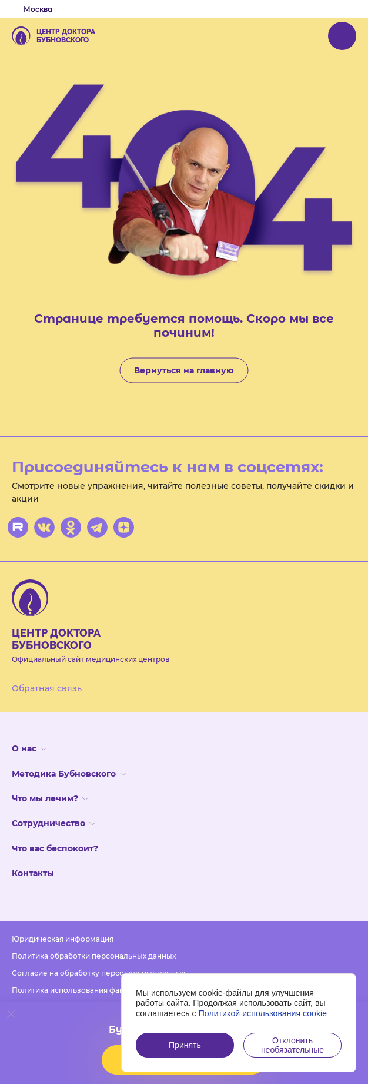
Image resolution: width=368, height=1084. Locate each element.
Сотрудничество (53, 823)
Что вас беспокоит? (55, 848)
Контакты (33, 873)
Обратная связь (47, 688)
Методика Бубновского (69, 773)
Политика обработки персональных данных (94, 956)
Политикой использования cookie (263, 1013)
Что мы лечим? (50, 798)
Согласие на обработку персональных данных (98, 973)
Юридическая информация (62, 938)
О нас (29, 748)
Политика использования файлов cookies (89, 990)
